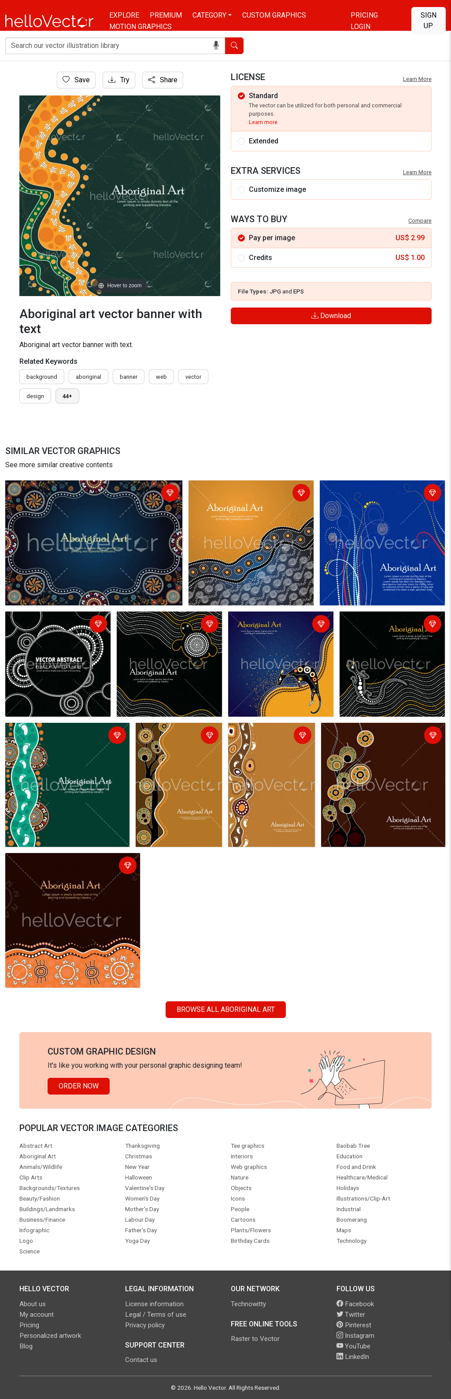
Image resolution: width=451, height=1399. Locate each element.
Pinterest (353, 1325)
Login (360, 26)
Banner (128, 377)
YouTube (353, 1346)
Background (41, 377)
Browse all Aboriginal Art (226, 1009)
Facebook (355, 1304)
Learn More (417, 79)
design (35, 396)
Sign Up (428, 20)
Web (161, 377)
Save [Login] (76, 80)
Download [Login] (331, 315)
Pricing (364, 15)
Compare (420, 220)
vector (193, 377)
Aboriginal (88, 377)
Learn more (263, 122)
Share (162, 80)
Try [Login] (118, 80)
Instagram (355, 1336)
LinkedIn (352, 1357)
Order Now (79, 1086)
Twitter (350, 1314)
